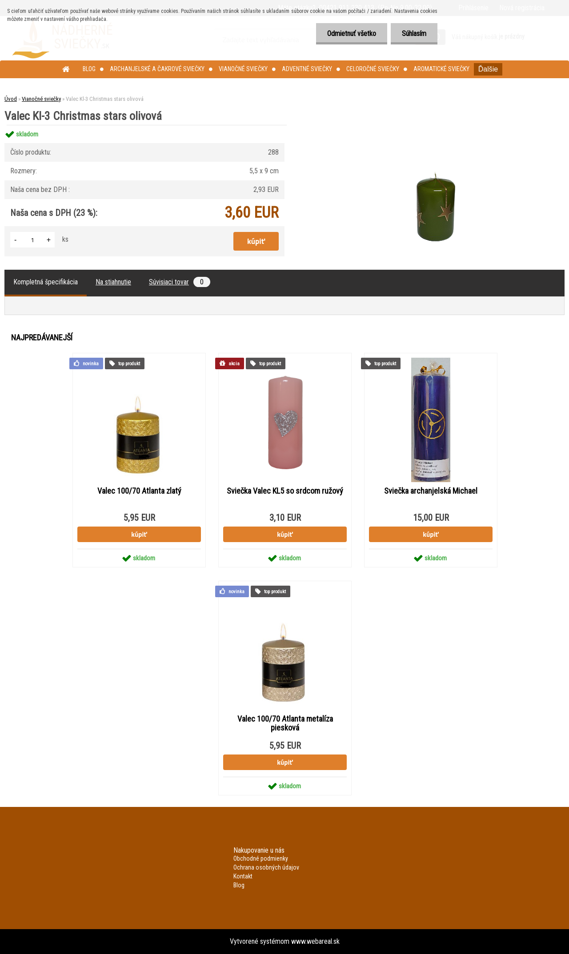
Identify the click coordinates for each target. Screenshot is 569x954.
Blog (89, 68)
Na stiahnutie (113, 282)
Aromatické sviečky (441, 68)
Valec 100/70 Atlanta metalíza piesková (285, 723)
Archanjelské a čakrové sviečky (157, 68)
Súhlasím (414, 33)
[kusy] (32, 239)
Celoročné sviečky (372, 68)
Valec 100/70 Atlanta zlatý (139, 491)
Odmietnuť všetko (351, 33)
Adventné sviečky (307, 68)
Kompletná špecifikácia (45, 282)
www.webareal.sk (315, 941)
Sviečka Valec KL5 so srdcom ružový (285, 491)
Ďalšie (488, 69)
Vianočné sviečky (243, 68)
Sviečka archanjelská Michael (430, 491)
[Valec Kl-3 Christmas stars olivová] (434, 125)
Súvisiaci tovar (179, 282)
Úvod (10, 99)
